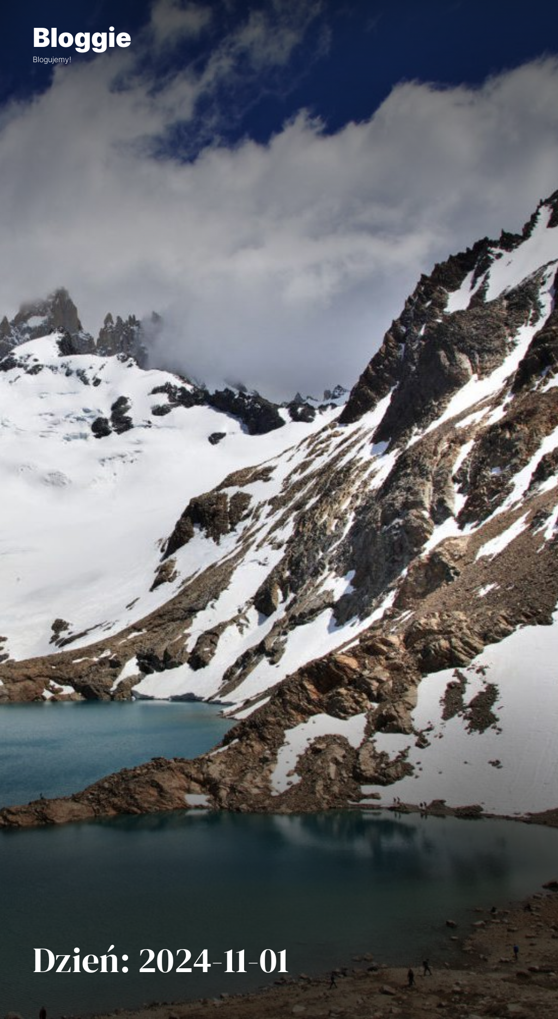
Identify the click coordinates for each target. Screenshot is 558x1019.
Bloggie (82, 37)
